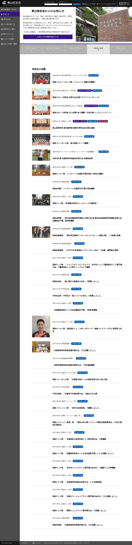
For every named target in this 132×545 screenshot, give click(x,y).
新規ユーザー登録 (89, 4)
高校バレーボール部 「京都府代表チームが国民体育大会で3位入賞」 (80, 379)
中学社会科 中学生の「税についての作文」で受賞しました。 (77, 296)
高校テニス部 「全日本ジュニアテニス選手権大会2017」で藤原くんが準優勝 (83, 468)
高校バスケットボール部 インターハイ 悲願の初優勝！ (74, 82)
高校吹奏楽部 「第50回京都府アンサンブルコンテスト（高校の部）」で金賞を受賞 (86, 235)
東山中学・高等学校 (53, 48)
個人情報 (7, 543)
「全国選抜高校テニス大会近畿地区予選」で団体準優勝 (74, 310)
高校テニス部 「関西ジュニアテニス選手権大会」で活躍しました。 (80, 511)
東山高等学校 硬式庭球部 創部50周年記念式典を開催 (73, 128)
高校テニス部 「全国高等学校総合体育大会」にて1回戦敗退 (77, 482)
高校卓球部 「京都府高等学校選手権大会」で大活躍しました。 (78, 525)
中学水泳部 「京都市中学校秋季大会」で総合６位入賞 (74, 394)
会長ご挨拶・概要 (9, 44)
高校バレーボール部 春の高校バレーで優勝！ (71, 143)
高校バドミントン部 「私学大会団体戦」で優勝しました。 (76, 408)
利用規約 (23, 543)
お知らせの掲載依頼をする (48, 37)
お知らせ (5, 14)
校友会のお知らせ (76, 48)
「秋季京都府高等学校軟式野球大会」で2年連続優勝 (73, 365)
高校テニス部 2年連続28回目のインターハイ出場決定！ (75, 203)
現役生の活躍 (98, 48)
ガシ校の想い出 (8, 24)
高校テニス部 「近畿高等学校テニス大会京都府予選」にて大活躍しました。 (83, 453)
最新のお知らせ (31, 48)
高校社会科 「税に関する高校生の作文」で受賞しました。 (76, 281)
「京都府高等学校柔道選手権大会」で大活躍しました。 (74, 350)
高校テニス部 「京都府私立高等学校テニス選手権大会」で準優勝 (79, 439)
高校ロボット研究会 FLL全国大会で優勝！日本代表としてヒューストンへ (82, 113)
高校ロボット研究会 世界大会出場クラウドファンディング (75, 97)
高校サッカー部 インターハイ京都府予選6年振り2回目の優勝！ (78, 174)
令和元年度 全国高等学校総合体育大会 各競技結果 (72, 158)
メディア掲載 (7, 39)
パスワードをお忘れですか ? (107, 4)
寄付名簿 (5, 19)
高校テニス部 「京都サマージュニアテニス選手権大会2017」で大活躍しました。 (85, 496)
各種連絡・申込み (9, 9)
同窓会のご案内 (8, 29)
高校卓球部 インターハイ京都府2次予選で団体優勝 (73, 189)
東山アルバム (7, 34)
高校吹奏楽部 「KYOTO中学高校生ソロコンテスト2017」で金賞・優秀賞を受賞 (85, 250)
